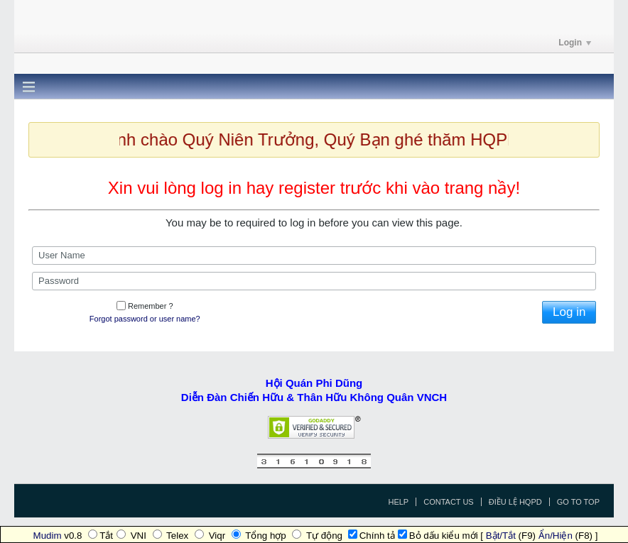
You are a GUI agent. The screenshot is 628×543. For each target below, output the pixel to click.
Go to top (578, 502)
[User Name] (314, 255)
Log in (569, 312)
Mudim (47, 535)
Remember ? (145, 306)
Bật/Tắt (501, 535)
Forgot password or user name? (145, 318)
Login (574, 43)
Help (398, 502)
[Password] (314, 281)
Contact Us (448, 502)
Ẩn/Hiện (555, 535)
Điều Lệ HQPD (515, 502)
